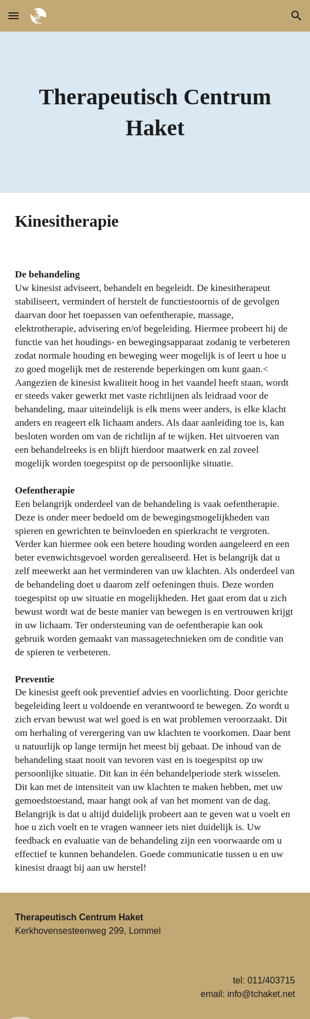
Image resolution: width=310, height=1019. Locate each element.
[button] (13, 15)
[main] (155, 112)
